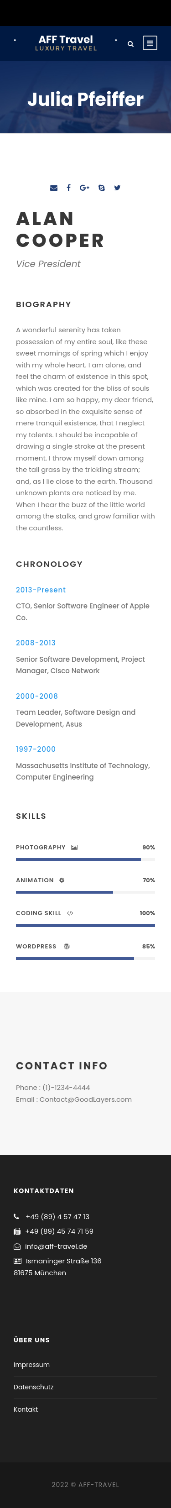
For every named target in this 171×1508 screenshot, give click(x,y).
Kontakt (26, 1409)
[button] (19, 29)
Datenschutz (33, 1387)
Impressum (32, 1364)
